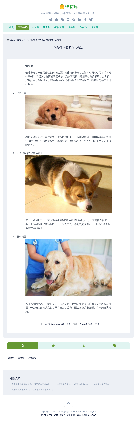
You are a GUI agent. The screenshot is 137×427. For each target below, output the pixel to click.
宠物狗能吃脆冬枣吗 (89, 324)
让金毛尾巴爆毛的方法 (42, 389)
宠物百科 (23, 27)
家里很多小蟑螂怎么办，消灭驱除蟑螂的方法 (32, 384)
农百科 (35, 27)
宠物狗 (11, 358)
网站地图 (81, 415)
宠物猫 (21, 358)
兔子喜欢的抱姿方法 (21, 389)
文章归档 (71, 415)
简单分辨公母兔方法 (103, 384)
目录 (68, 324)
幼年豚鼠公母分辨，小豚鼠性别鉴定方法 (73, 384)
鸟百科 (71, 27)
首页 (11, 27)
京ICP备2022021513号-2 (53, 415)
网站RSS (91, 415)
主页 (12, 39)
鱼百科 (83, 27)
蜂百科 (94, 27)
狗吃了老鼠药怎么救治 (50, 39)
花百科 (46, 27)
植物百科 (59, 27)
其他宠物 (32, 39)
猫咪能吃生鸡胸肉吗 (54, 324)
